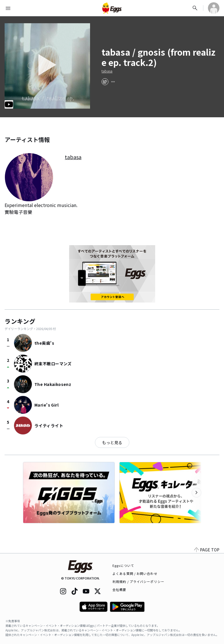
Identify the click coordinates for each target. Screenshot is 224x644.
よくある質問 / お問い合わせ (134, 573)
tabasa (107, 71)
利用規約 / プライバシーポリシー (138, 581)
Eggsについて (123, 565)
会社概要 (119, 589)
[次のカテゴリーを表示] (196, 492)
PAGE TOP (206, 550)
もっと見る (112, 442)
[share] (105, 81)
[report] (113, 81)
